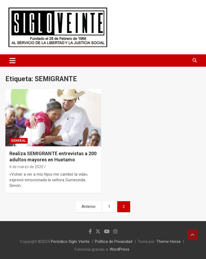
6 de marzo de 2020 (26, 167)
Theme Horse (169, 241)
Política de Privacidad (113, 241)
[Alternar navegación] (12, 60)
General (18, 141)
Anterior (88, 206)
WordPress (119, 249)
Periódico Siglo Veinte (70, 241)
